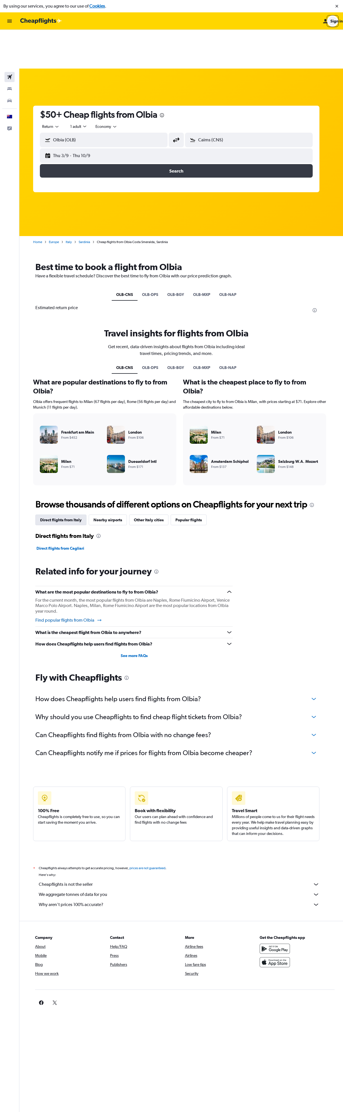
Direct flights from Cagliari (65, 509)
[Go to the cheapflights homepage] (41, 21)
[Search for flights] (9, 38)
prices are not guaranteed (152, 829)
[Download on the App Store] (278, 923)
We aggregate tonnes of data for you (184, 855)
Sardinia (89, 203)
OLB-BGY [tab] (180, 255)
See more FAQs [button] (138, 617)
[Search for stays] (9, 50)
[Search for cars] (9, 61)
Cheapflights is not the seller (184, 845)
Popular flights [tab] (193, 481)
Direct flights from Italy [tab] (66, 481)
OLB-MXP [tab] (206, 255)
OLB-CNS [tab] (129, 255)
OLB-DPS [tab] (155, 255)
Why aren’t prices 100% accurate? (184, 865)
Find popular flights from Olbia (73, 581)
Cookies (97, 6)
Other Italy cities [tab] (154, 481)
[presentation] (167, 76)
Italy (74, 203)
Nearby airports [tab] (113, 481)
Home (42, 203)
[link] (269, 964)
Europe (59, 203)
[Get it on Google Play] (278, 910)
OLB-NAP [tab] (232, 255)
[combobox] (56, 87)
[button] (337, 6)
